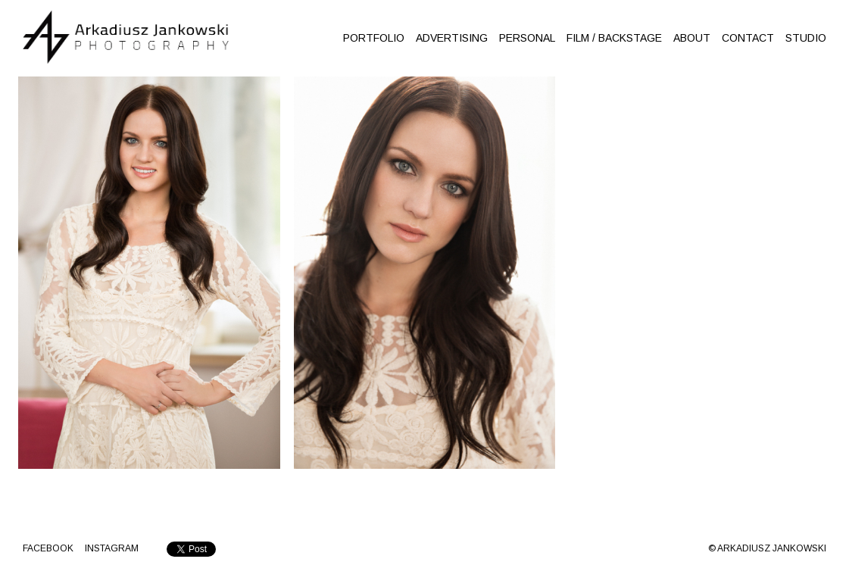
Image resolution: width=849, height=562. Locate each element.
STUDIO (805, 38)
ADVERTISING (452, 38)
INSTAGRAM (112, 548)
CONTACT (748, 38)
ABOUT (691, 38)
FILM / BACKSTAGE (614, 38)
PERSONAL (527, 38)
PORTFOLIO (373, 38)
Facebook (48, 548)
